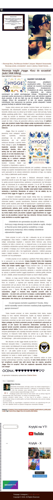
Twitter (31, 494)
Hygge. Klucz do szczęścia (23, 411)
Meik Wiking (34, 411)
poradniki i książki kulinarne (36, 409)
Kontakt (37, 494)
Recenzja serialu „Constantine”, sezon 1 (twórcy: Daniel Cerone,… (27, 66)
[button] (3, 24)
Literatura (11, 409)
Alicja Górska (17, 76)
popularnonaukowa (23, 409)
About (4, 381)
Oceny (16, 409)
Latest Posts (10, 381)
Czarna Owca (31, 375)
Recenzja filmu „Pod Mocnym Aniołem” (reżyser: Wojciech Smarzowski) (27, 64)
